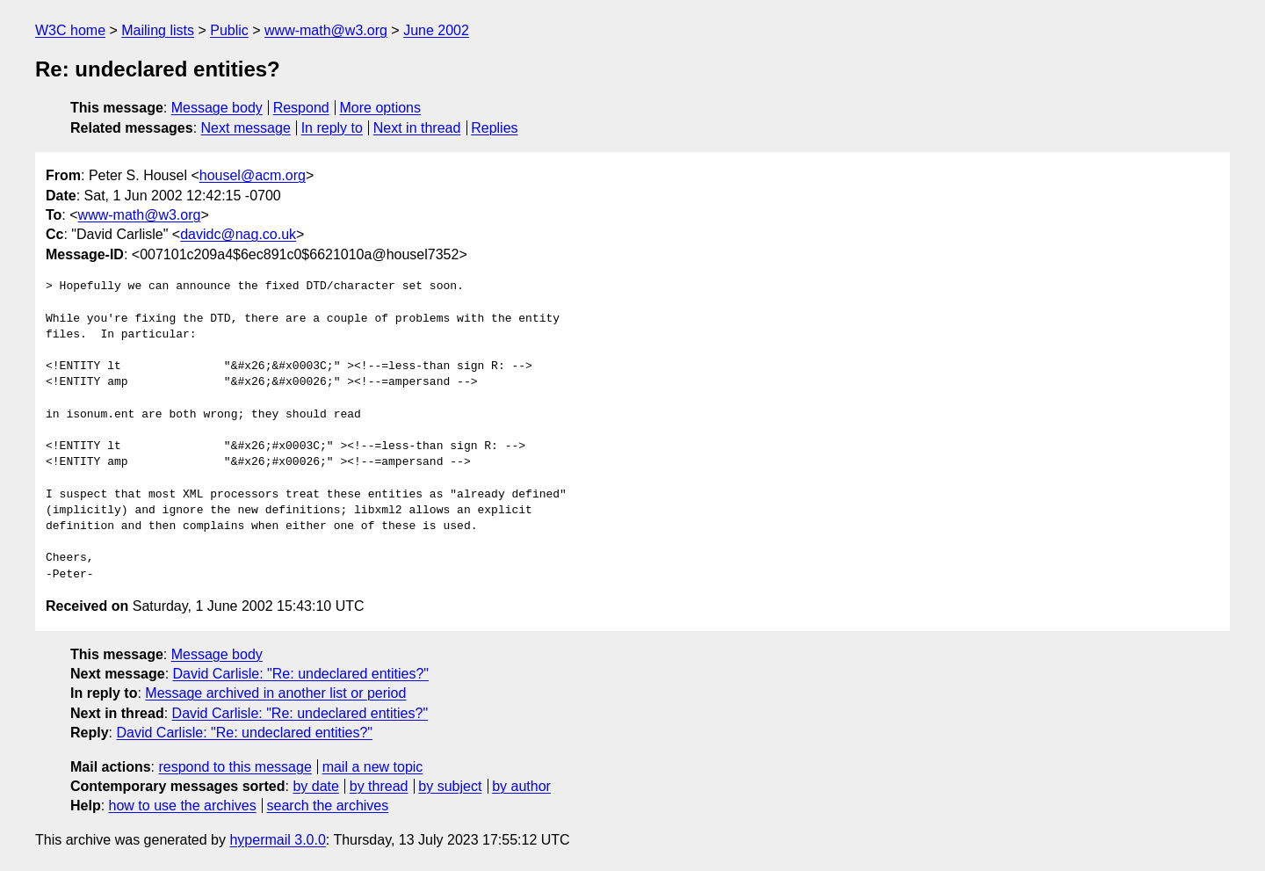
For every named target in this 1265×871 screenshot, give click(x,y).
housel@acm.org (252, 175)
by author (521, 786)
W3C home (70, 30)
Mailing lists (157, 30)
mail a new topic (372, 766)
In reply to (332, 127)
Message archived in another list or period (275, 693)
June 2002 (436, 30)
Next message (246, 127)
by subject (449, 786)
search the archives (328, 805)
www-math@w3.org (325, 30)
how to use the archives (183, 805)
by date (315, 786)
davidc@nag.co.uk (238, 234)
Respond (301, 107)
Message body (217, 107)
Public (229, 30)
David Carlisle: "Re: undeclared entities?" (301, 673)
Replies (494, 127)
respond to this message (234, 766)
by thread (379, 786)
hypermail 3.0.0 (277, 839)
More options (381, 107)
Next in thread (417, 127)
